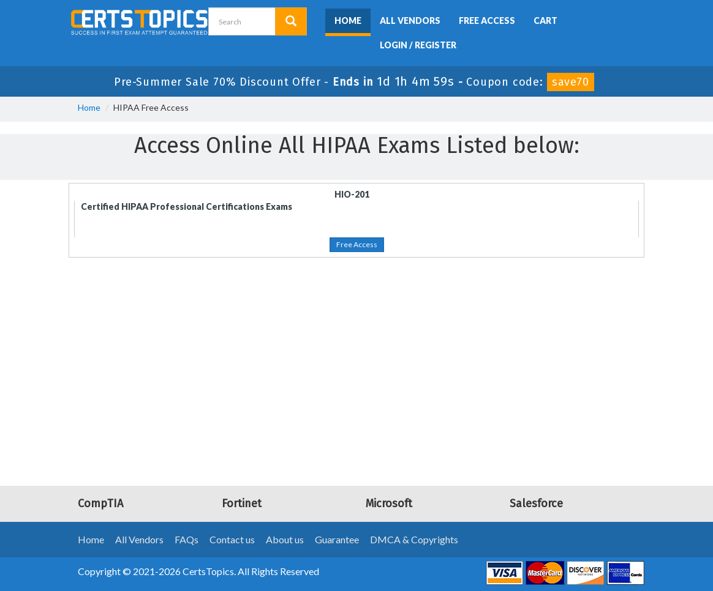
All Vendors (410, 20)
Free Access (487, 20)
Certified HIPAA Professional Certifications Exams (186, 206)
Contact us (232, 539)
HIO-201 (351, 194)
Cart (545, 20)
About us (285, 539)
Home (347, 20)
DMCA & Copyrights (414, 539)
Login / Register (418, 45)
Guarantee (337, 539)
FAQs (186, 539)
